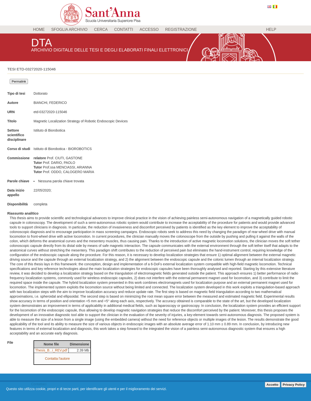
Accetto (272, 384)
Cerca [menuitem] (101, 29)
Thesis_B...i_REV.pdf (51, 350)
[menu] (155, 29)
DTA (42, 42)
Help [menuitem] (271, 29)
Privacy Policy (294, 384)
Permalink (19, 81)
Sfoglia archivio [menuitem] (69, 29)
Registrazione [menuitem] (181, 29)
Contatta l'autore (57, 358)
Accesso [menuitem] (149, 29)
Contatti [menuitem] (123, 29)
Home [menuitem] (39, 29)
